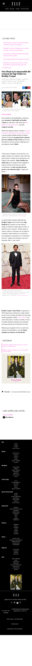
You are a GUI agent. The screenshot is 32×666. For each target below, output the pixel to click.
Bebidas (16, 468)
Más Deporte (16, 499)
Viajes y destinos (16, 470)
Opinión (16, 532)
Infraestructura (16, 541)
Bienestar (16, 473)
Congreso (16, 527)
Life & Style (5, 479)
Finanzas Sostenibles (16, 565)
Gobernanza (16, 562)
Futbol (16, 493)
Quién (3, 451)
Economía (16, 510)
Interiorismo (16, 544)
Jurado (16, 476)
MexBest (4, 465)
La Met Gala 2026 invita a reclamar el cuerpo (16, 59)
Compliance (14, 624)
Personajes (16, 471)
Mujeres (16, 518)
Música (16, 487)
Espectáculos (15, 453)
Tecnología (16, 513)
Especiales (16, 554)
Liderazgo (16, 551)
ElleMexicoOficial (21, 602)
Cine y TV (16, 485)
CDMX (16, 529)
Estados (16, 530)
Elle (3, 442)
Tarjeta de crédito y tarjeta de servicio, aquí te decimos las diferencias (15, 345)
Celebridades (7, 67)
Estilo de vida (25, 9)
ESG (16, 516)
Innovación (16, 566)
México (16, 526)
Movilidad (16, 563)
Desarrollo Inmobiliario (16, 540)
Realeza (16, 454)
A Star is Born (21, 317)
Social (16, 560)
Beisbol (16, 495)
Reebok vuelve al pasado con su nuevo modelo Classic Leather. (15, 350)
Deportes (16, 484)
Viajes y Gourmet (16, 460)
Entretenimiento (16, 482)
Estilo (16, 481)
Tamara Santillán (8, 415)
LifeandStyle (16, 519)
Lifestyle (16, 501)
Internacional (16, 512)
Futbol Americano (16, 496)
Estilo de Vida (15, 474)
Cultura (16, 462)
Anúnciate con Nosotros (14, 629)
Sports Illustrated (7, 492)
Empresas (16, 507)
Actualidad (16, 549)
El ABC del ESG (16, 568)
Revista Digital (16, 380)
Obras (16, 515)
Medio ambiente (16, 558)
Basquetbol (16, 498)
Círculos (16, 456)
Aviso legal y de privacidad (15, 619)
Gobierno (16, 524)
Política (4, 523)
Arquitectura (16, 543)
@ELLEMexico (9, 417)
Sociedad (16, 533)
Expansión (5, 506)
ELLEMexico (11, 602)
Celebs (18, 9)
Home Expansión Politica (16, 509)
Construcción (16, 538)
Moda (7, 9)
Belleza (12, 9)
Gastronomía (16, 467)
